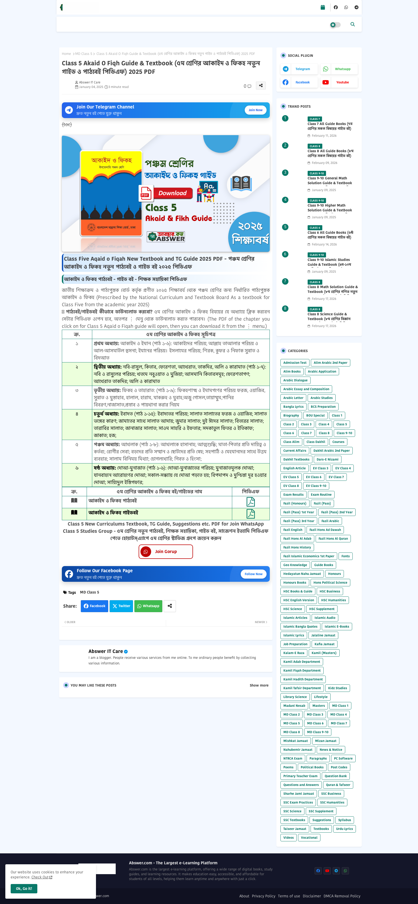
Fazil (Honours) (295, 503)
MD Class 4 (338, 714)
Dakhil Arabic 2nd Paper (332, 450)
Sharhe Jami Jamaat (298, 793)
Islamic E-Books (337, 626)
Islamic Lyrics (293, 635)
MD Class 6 (315, 723)
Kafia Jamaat (325, 644)
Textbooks (321, 828)
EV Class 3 (320, 468)
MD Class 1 (340, 705)
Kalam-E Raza (293, 653)
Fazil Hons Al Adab (297, 538)
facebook (303, 82)
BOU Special (315, 415)
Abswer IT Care (106, 651)
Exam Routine (321, 494)
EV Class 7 (336, 477)
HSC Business (330, 591)
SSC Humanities (332, 802)
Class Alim (291, 441)
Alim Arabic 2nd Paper (330, 362)
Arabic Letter (293, 398)
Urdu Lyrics (344, 828)
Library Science (295, 697)
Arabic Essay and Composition (306, 389)
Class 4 (324, 424)
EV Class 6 (313, 477)
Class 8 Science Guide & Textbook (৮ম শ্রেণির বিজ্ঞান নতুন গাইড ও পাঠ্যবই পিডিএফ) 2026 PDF (330, 321)
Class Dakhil (316, 441)
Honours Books (294, 582)
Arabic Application (322, 371)
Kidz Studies (337, 688)
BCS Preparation (323, 406)
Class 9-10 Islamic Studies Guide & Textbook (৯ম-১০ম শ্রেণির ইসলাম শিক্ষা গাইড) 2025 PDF (332, 267)
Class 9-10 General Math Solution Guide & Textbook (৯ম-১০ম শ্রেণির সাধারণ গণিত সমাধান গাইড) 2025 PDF (330, 185)
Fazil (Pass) (322, 503)
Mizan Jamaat (325, 740)
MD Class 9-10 (317, 732)
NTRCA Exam (292, 758)
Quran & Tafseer (338, 784)
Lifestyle (321, 697)
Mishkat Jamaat (295, 740)
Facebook (97, 605)
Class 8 (324, 433)
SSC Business (331, 793)
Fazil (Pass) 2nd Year (337, 512)
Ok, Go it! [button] (24, 888)
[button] (352, 24)
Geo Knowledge (295, 565)
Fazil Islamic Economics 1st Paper (308, 556)
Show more (259, 685)
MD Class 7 (339, 723)
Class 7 (306, 433)
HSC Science (292, 609)
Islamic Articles (295, 617)
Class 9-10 (344, 433)
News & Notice (331, 749)
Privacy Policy (263, 896)
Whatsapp (151, 605)
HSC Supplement (322, 609)
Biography (291, 415)
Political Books (312, 767)
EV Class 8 (291, 485)
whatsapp (343, 69)
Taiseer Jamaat (294, 828)
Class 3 (306, 424)
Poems (288, 767)
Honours (334, 573)
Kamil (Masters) (324, 653)
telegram (303, 69)
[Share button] (170, 606)
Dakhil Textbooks (296, 459)
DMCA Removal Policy (342, 896)
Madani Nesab (294, 705)
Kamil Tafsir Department (302, 688)
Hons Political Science (330, 582)
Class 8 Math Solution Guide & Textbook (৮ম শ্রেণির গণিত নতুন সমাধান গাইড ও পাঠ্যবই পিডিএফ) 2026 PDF (333, 294)
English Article (294, 468)
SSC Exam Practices (298, 802)
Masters (318, 705)
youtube (342, 82)
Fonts (345, 556)
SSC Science (292, 811)
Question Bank (336, 776)
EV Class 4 (343, 468)
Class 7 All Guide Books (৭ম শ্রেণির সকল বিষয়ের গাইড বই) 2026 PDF (330, 129)
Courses (338, 441)
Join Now (256, 110)
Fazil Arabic (330, 521)
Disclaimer (312, 896)
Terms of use (289, 896)
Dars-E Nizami (328, 459)
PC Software (343, 758)
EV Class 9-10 (316, 485)
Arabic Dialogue (295, 380)
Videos (288, 837)
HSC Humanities (333, 600)
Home (66, 53)
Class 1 (337, 415)
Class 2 (288, 424)
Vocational (309, 837)
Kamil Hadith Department (303, 679)
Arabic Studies (322, 398)
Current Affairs (294, 450)
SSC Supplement (321, 811)
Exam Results (293, 494)
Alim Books (292, 371)
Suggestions (321, 820)
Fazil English (292, 529)
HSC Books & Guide (297, 591)
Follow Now (254, 574)
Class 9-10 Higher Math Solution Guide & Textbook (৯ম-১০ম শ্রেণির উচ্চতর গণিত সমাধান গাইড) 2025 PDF (330, 213)
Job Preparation (295, 644)
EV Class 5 (291, 477)
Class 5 (341, 424)
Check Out (40, 877)
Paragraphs (318, 758)
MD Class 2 (291, 714)
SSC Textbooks (294, 820)
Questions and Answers (301, 784)
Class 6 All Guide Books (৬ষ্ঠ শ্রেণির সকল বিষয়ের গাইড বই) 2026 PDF (330, 237)
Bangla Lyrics (293, 406)
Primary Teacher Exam (300, 776)
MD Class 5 (83, 53)
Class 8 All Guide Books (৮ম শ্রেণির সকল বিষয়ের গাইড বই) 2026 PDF (330, 156)
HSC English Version (298, 600)
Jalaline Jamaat (323, 635)
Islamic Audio (325, 617)
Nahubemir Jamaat (297, 749)
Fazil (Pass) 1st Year (298, 512)
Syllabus (344, 820)
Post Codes (339, 767)
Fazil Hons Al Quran (333, 538)
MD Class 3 (315, 714)
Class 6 (288, 433)
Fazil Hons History (297, 547)
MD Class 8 (291, 732)
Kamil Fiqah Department (302, 670)
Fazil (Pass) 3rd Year (298, 521)
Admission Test (295, 362)
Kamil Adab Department (301, 661)
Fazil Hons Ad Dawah (325, 529)
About (244, 896)
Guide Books (323, 565)
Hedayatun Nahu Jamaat (302, 573)
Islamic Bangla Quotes (300, 626)
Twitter (124, 605)
